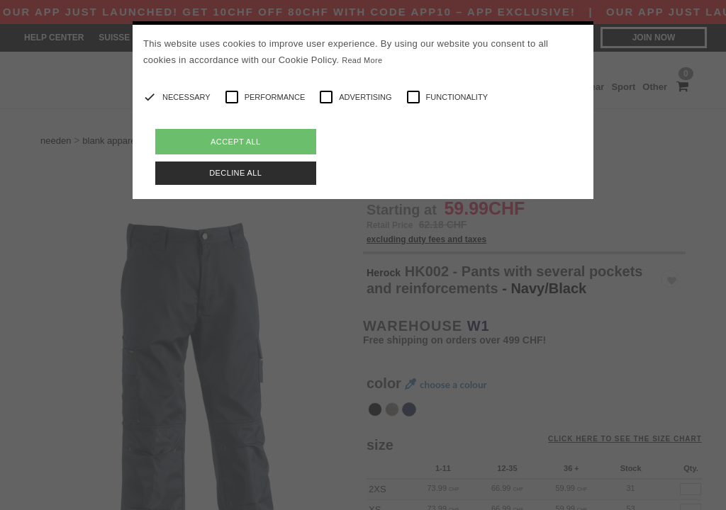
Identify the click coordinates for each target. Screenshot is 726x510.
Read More (362, 60)
